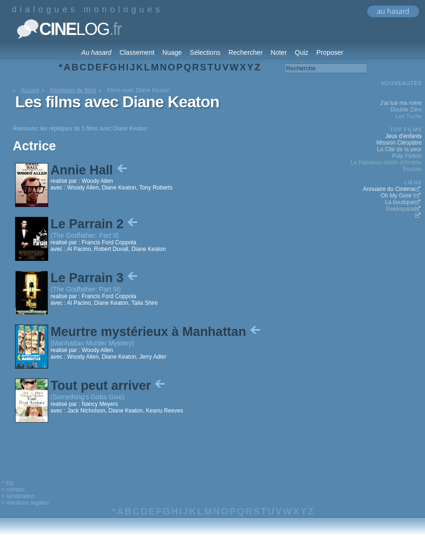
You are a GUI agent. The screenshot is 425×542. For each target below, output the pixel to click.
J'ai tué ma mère (401, 103)
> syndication (17, 496)
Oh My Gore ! (398, 195)
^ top (7, 483)
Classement (136, 52)
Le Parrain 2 (95, 224)
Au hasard (96, 52)
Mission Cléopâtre (399, 142)
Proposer (329, 52)
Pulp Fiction (407, 156)
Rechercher (246, 52)
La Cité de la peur (399, 149)
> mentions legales (25, 502)
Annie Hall (90, 170)
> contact (13, 489)
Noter (279, 52)
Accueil (30, 90)
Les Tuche (409, 116)
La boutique (400, 202)
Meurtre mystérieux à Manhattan (157, 332)
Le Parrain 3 (95, 278)
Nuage (172, 52)
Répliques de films (73, 90)
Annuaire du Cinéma (389, 189)
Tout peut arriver (109, 386)
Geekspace (400, 209)
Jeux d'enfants (403, 136)
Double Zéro (406, 109)
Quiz (301, 52)
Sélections (205, 52)
